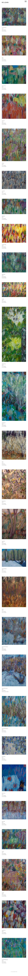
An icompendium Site (14, 971)
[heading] (5, 2)
